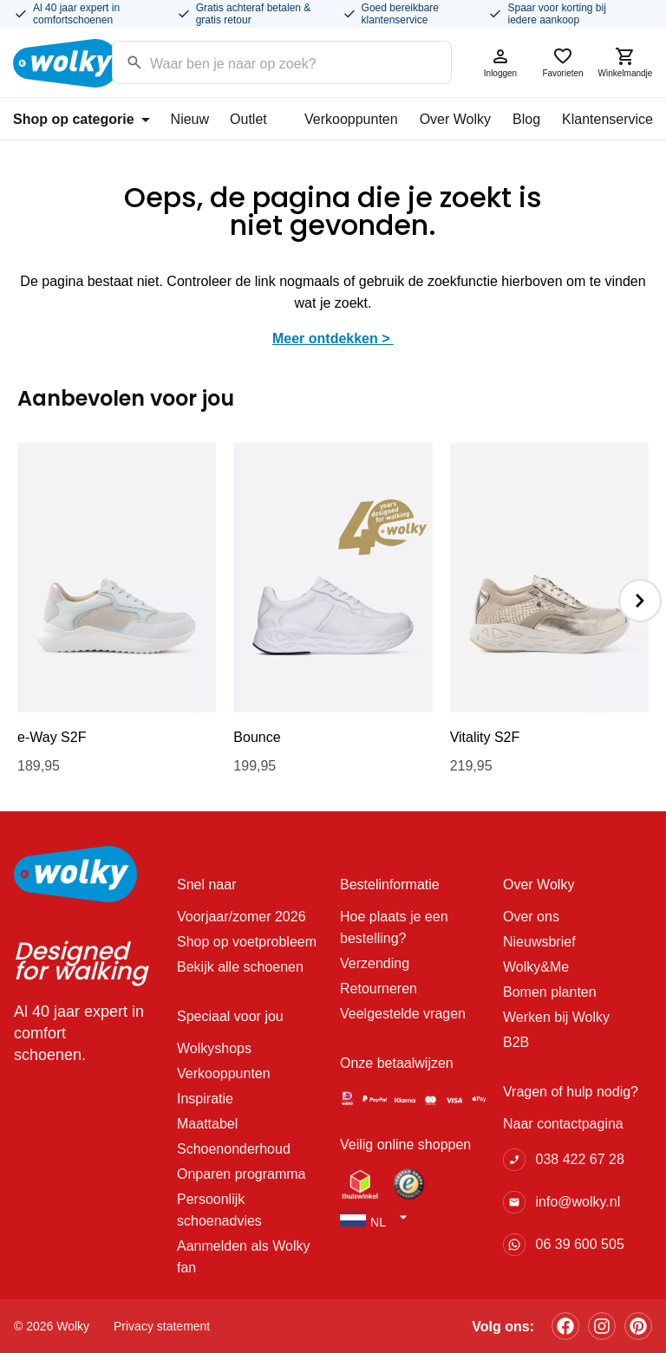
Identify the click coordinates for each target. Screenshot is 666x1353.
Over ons (531, 916)
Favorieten (563, 62)
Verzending (374, 963)
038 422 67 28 (579, 1159)
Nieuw (190, 119)
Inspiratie (205, 1098)
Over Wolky (455, 119)
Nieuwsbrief (539, 941)
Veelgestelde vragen (403, 1013)
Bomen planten (550, 992)
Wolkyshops (214, 1048)
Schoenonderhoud (234, 1149)
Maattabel (207, 1123)
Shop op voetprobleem (247, 941)
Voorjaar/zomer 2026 (241, 916)
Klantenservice (607, 119)
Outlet (248, 119)
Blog (526, 119)
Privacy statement (162, 1326)
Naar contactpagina (563, 1123)
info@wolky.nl (577, 1201)
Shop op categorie (81, 119)
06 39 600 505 (579, 1244)
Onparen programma (241, 1174)
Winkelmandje (625, 62)
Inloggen (500, 62)
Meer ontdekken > (333, 338)
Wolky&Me (536, 966)
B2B (516, 1042)
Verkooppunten (351, 119)
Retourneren (378, 988)
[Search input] (259, 61)
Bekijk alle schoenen (240, 966)
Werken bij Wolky (556, 1017)
